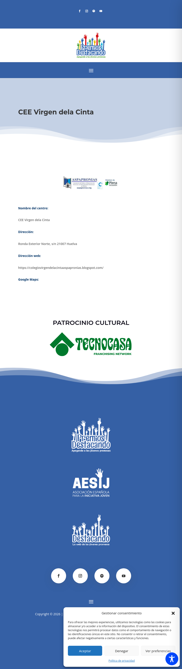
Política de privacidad (122, 661)
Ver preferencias (158, 651)
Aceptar (85, 651)
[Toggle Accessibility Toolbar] (172, 659)
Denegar (121, 651)
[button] (173, 613)
